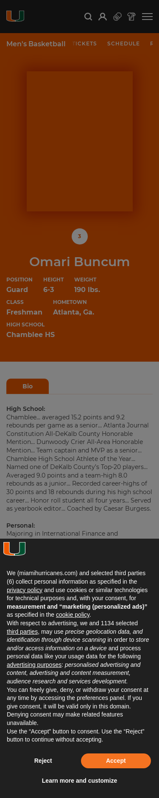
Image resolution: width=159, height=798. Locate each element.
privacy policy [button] (24, 590)
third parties (22, 631)
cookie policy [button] (72, 614)
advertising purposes (34, 664)
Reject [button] (43, 760)
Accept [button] (116, 760)
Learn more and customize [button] (79, 780)
